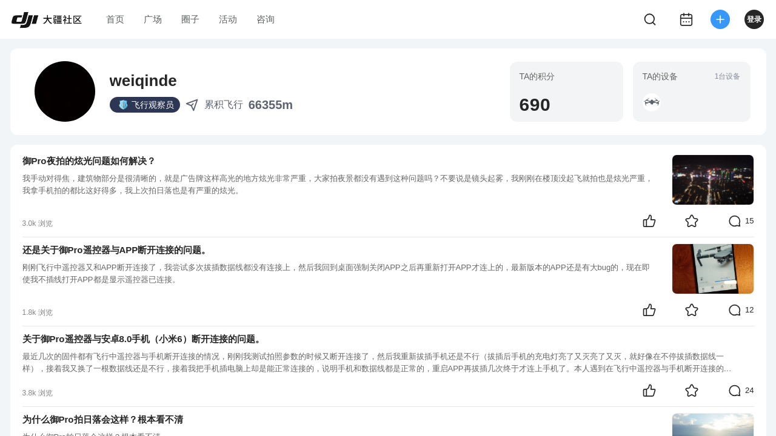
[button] (652, 102)
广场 (153, 19)
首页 (115, 19)
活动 (228, 19)
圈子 (190, 19)
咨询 (265, 19)
